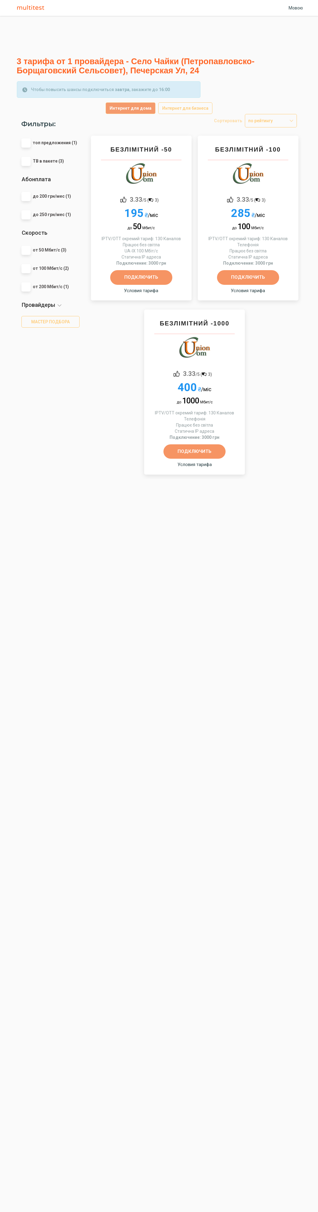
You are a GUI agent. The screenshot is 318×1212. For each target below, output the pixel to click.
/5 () (144, 199)
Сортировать (228, 120)
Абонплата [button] (36, 179)
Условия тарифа (141, 290)
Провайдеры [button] (38, 305)
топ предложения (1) (55, 142)
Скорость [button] (34, 233)
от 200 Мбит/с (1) (51, 286)
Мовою (296, 8)
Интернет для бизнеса (185, 108)
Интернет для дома (131, 108)
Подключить (141, 277)
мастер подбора (50, 321)
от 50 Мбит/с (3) (49, 250)
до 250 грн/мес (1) (52, 214)
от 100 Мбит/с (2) (51, 268)
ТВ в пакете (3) (48, 161)
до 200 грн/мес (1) (52, 196)
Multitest (32, 8)
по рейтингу (260, 120)
